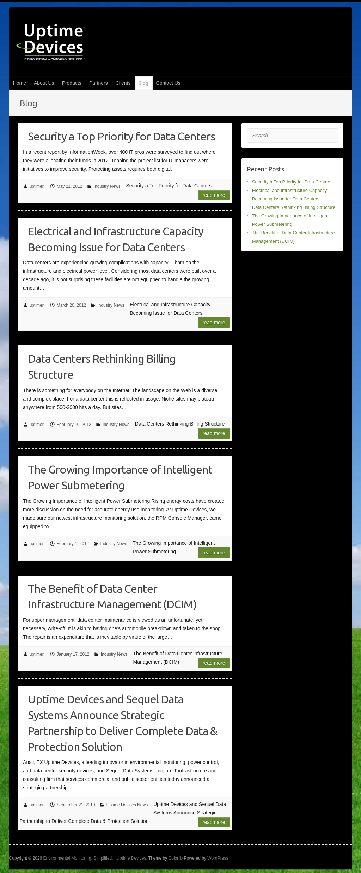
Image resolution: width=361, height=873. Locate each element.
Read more (214, 195)
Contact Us (168, 83)
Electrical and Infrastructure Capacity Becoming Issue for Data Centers (115, 239)
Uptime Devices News (127, 804)
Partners (98, 83)
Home (19, 83)
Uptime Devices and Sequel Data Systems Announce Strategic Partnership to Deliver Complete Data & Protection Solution (123, 723)
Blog (143, 83)
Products (71, 83)
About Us (44, 83)
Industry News (107, 186)
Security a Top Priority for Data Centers (121, 136)
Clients (123, 83)
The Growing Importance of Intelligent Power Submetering (120, 477)
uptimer (37, 186)
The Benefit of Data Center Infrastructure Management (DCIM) (112, 596)
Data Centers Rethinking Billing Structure (102, 366)
